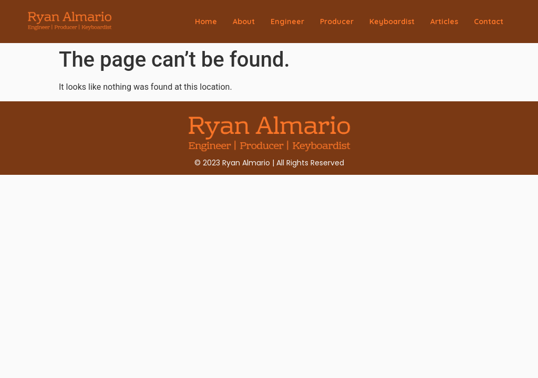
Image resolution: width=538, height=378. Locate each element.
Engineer (287, 21)
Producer (337, 21)
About (244, 21)
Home (206, 21)
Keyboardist (392, 21)
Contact (488, 21)
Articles (444, 21)
